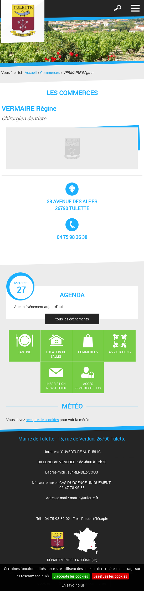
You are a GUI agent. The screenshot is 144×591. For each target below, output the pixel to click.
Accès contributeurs (88, 386)
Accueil (31, 72)
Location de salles (56, 354)
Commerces (50, 72)
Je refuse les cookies (110, 576)
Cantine (24, 352)
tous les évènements (72, 318)
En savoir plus (73, 585)
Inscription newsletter (56, 386)
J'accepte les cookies (71, 576)
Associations (120, 352)
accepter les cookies (42, 419)
